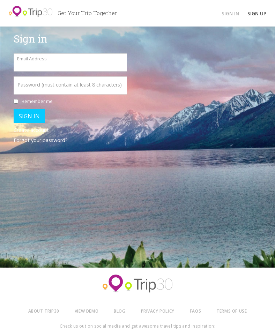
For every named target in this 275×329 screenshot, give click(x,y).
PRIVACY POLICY (157, 311)
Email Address (32, 58)
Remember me (37, 101)
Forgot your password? (41, 140)
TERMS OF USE (231, 311)
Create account (31, 130)
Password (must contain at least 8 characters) (69, 84)
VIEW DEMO (86, 311)
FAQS (195, 311)
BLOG (119, 311)
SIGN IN (230, 13)
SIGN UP (256, 13)
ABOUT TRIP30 (43, 311)
